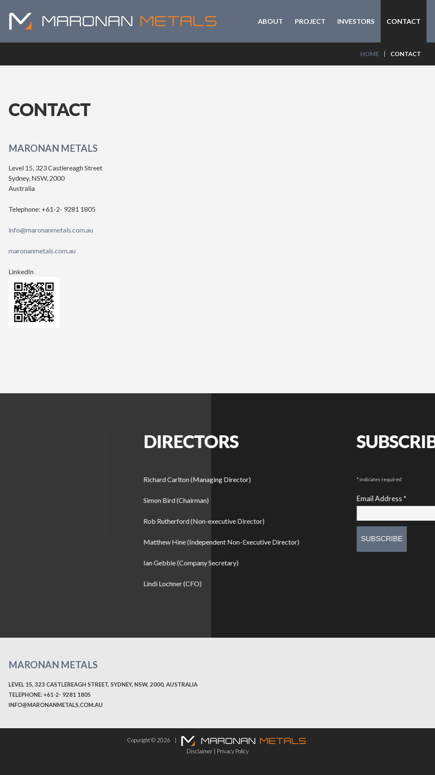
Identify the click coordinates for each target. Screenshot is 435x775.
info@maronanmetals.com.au (50, 230)
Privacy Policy (233, 751)
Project (310, 21)
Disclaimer (199, 751)
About (270, 21)
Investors (356, 21)
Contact (404, 21)
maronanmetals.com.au (42, 251)
